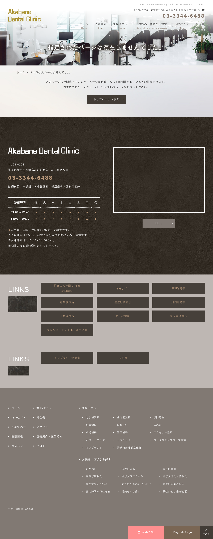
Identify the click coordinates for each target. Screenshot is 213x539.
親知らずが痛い (131, 491)
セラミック (124, 440)
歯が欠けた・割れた (175, 476)
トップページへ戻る (106, 99)
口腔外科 (122, 424)
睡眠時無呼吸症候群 (129, 447)
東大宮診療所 (178, 316)
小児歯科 (91, 432)
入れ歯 (158, 424)
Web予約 (146, 532)
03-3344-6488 (30, 178)
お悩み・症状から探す (96, 459)
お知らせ (17, 446)
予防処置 (159, 417)
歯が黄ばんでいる (97, 484)
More (159, 223)
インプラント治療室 (67, 357)
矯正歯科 (122, 432)
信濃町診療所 (123, 302)
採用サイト (123, 288)
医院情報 (17, 436)
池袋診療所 (67, 302)
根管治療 (91, 424)
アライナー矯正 (163, 432)
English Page (182, 532)
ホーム (15, 408)
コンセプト (18, 417)
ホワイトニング (95, 440)
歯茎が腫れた (94, 476)
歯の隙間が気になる (98, 491)
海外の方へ (44, 408)
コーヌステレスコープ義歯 (170, 440)
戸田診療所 (123, 316)
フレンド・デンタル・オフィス (67, 330)
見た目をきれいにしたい (137, 484)
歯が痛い (91, 468)
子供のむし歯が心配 (175, 491)
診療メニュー (90, 408)
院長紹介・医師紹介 (49, 436)
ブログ (41, 446)
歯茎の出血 (169, 468)
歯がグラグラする (132, 476)
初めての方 (18, 427)
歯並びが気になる (173, 484)
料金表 (41, 417)
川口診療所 (178, 302)
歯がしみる (128, 468)
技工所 (123, 357)
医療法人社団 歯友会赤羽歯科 (67, 288)
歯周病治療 (124, 417)
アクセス (42, 427)
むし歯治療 (93, 417)
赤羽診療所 (178, 288)
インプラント (94, 447)
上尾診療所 (67, 316)
